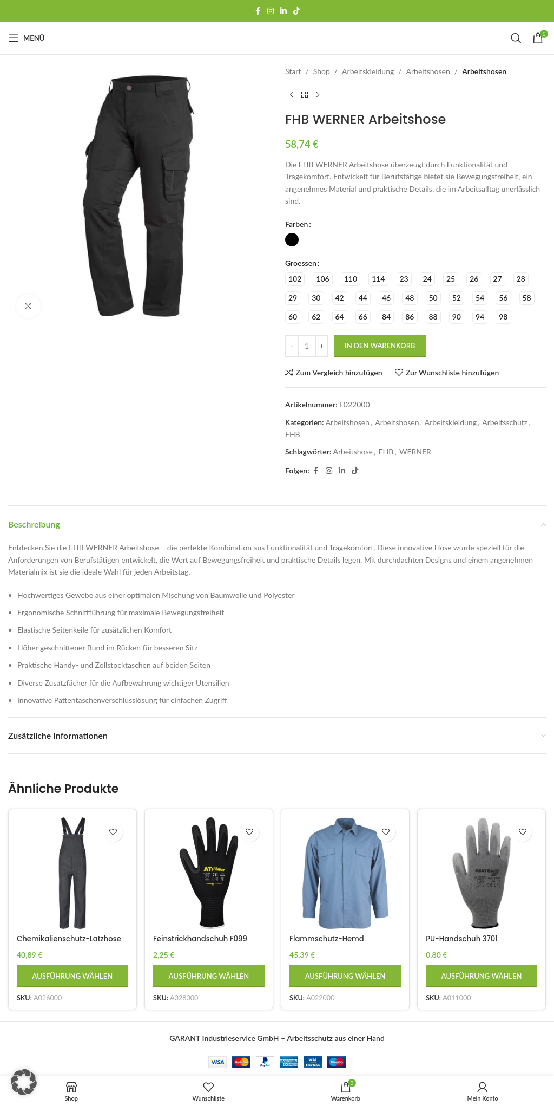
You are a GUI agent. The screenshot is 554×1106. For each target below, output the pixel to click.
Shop (321, 71)
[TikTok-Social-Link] (296, 11)
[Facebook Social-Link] (257, 11)
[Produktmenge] (307, 346)
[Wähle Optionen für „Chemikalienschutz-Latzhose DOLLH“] (71, 973)
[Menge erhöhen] (321, 346)
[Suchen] (516, 38)
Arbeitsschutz (504, 422)
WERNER (415, 451)
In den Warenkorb (380, 345)
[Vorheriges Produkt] (291, 94)
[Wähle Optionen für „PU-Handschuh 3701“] (483, 973)
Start (293, 71)
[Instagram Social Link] (270, 11)
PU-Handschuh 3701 (466, 936)
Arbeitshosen (428, 71)
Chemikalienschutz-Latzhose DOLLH (55, 941)
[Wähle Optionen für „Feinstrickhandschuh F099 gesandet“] (208, 973)
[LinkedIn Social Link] (283, 11)
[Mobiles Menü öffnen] (26, 38)
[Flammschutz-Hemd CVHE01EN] (345, 872)
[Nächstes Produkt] (317, 94)
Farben (296, 224)
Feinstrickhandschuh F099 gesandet (204, 941)
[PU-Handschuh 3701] (483, 872)
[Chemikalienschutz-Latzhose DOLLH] (71, 872)
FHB (292, 434)
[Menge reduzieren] (292, 346)
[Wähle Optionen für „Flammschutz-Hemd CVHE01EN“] (345, 973)
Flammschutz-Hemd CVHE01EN (330, 941)
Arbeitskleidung (368, 71)
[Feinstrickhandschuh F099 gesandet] (208, 872)
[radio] (292, 239)
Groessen (300, 263)
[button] (24, 1082)
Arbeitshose (352, 451)
